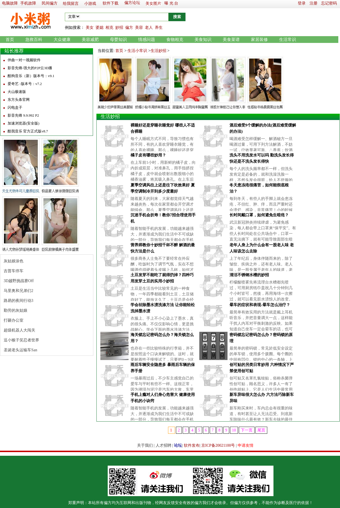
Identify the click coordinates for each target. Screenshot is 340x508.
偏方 (129, 27)
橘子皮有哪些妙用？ (148, 155)
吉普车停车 (13, 271)
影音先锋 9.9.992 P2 (23, 115)
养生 (159, 27)
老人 (149, 27)
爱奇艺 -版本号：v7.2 (25, 84)
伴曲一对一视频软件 (24, 60)
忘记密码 (329, 3)
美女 (90, 27)
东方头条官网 (19, 99)
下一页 (247, 430)
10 (234, 430)
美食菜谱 (231, 39)
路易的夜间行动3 (18, 300)
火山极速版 (17, 92)
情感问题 (146, 39)
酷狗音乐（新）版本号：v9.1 (31, 76)
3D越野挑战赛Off (19, 281)
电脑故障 (10, 3)
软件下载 (110, 3)
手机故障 (28, 3)
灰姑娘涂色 (13, 261)
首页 (10, 39)
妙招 (119, 27)
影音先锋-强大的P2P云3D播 (30, 68)
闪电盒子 (15, 107)
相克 (109, 27)
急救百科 (33, 39)
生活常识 (287, 39)
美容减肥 (90, 39)
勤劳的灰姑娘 (15, 310)
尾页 (261, 430)
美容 (139, 27)
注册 (313, 3)
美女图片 (153, 3)
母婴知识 (118, 39)
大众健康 (62, 39)
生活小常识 (137, 51)
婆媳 (99, 27)
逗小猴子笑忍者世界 (21, 340)
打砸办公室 (13, 320)
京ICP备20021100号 (218, 445)
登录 (302, 3)
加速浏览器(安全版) (23, 123)
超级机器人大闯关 (19, 330)
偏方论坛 (132, 3)
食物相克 (174, 39)
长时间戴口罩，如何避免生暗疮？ (259, 215)
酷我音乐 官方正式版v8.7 (28, 131)
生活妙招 (158, 51)
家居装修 (259, 39)
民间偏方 (50, 3)
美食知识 (203, 39)
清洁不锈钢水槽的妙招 (249, 275)
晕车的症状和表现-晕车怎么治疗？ (259, 305)
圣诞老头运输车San (20, 350)
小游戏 (90, 3)
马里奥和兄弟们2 (18, 291)
